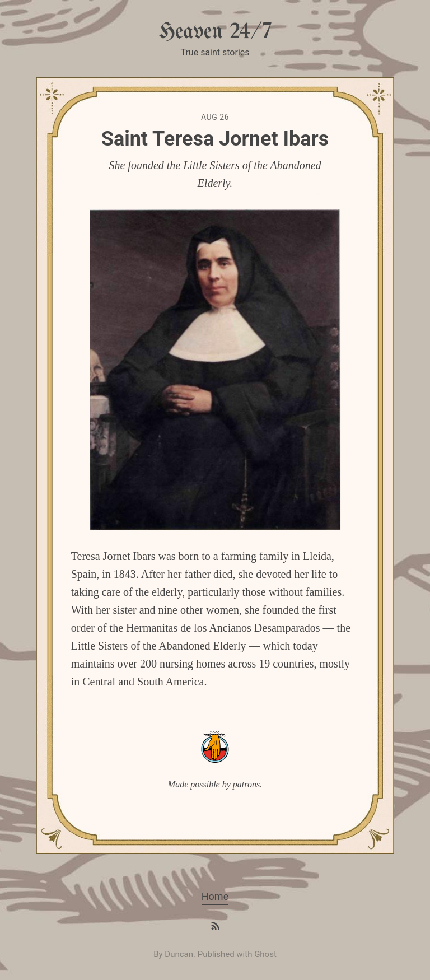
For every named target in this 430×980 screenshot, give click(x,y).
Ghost (265, 954)
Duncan (179, 954)
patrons (246, 784)
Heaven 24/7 (215, 32)
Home (215, 896)
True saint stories (214, 52)
